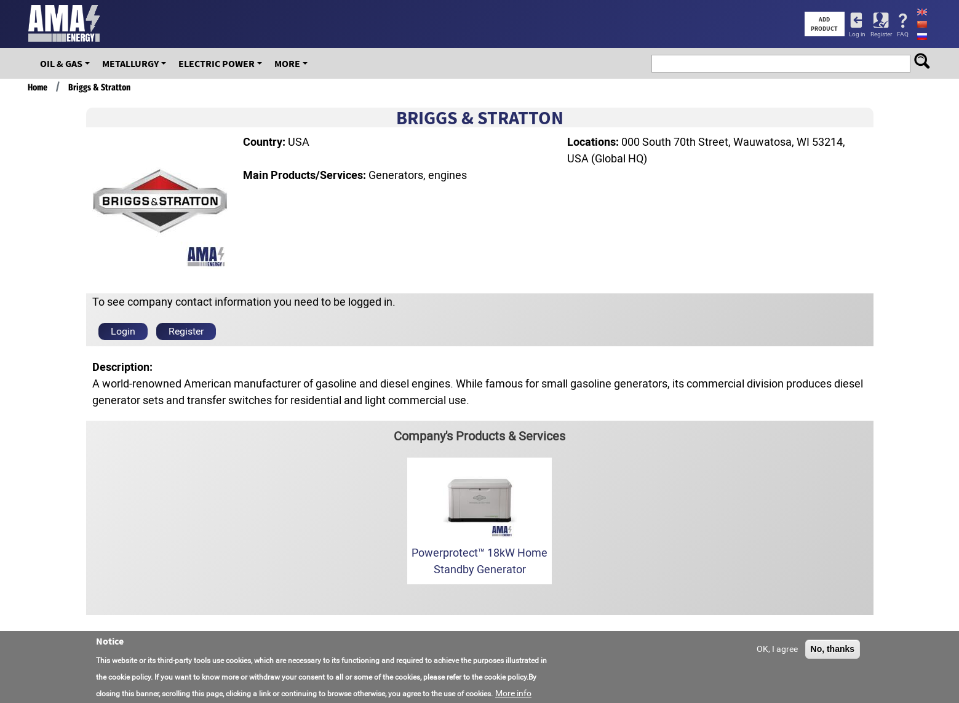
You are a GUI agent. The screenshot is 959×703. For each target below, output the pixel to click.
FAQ (903, 34)
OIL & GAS (61, 63)
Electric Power (216, 63)
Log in (857, 34)
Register (881, 34)
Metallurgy (130, 63)
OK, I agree (777, 654)
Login (123, 331)
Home (37, 87)
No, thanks (833, 654)
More (287, 63)
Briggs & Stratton (99, 87)
